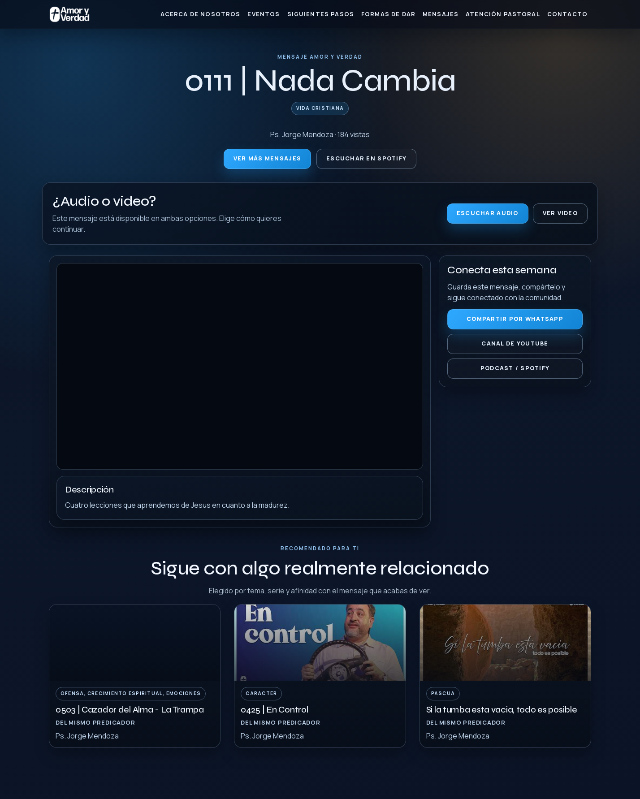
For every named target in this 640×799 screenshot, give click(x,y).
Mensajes (440, 14)
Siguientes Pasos (320, 14)
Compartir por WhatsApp (515, 319)
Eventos (263, 14)
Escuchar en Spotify (366, 158)
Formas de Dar (388, 14)
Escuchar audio (488, 213)
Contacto (567, 14)
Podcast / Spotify (515, 368)
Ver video (560, 213)
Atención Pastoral (503, 14)
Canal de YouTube (514, 343)
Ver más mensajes (267, 158)
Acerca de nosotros (200, 14)
